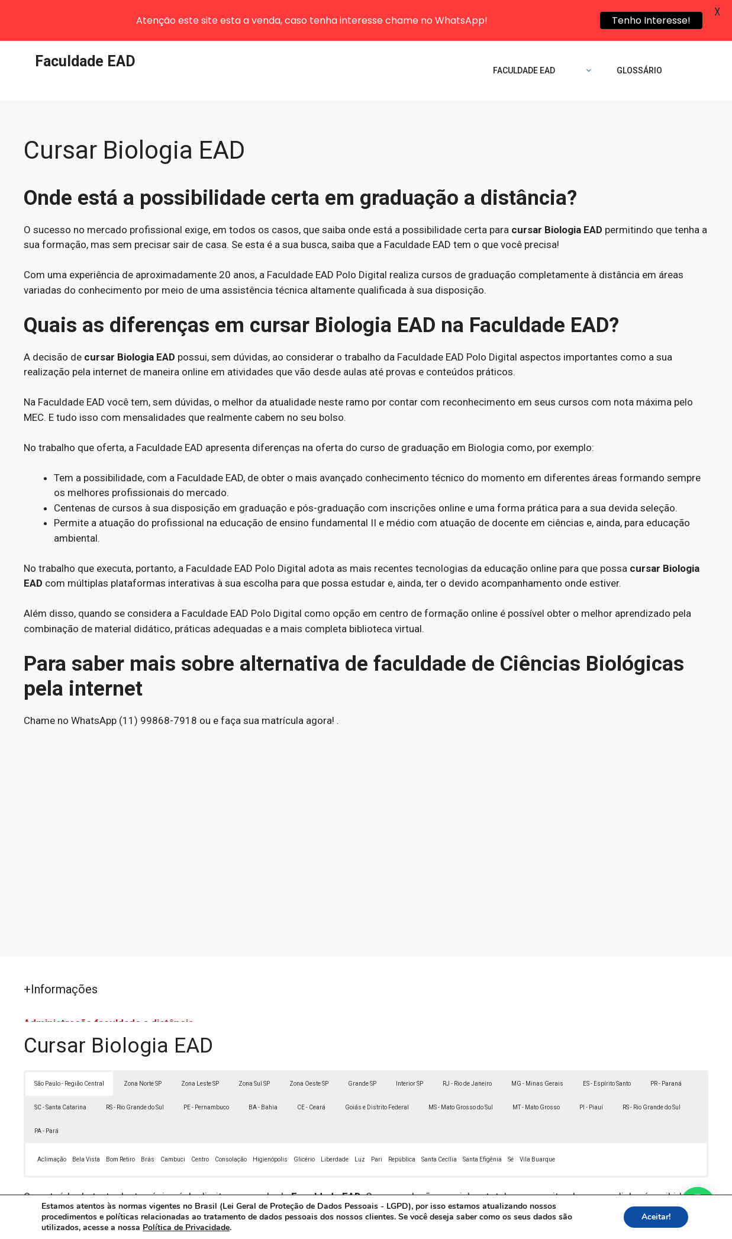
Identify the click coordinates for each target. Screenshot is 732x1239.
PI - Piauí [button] (591, 1067)
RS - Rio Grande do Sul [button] (135, 1067)
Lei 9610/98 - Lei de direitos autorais (537, 1171)
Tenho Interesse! (651, 20)
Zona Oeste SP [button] (308, 1043)
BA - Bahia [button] (263, 1067)
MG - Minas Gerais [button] (537, 1043)
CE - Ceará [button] (311, 1067)
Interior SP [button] (409, 1043)
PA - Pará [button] (46, 1090)
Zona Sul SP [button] (254, 1043)
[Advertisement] (366, 792)
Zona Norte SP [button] (143, 1043)
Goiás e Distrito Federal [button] (377, 1067)
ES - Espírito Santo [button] (607, 1043)
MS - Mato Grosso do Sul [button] (460, 1067)
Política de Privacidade (447, 1221)
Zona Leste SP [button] (200, 1043)
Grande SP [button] (362, 1043)
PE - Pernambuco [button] (206, 1067)
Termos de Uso (529, 1221)
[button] (697, 1204)
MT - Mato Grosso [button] (536, 1067)
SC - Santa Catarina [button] (60, 1067)
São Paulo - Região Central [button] (69, 1043)
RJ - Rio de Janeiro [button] (467, 1043)
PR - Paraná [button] (666, 1043)
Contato (583, 1221)
